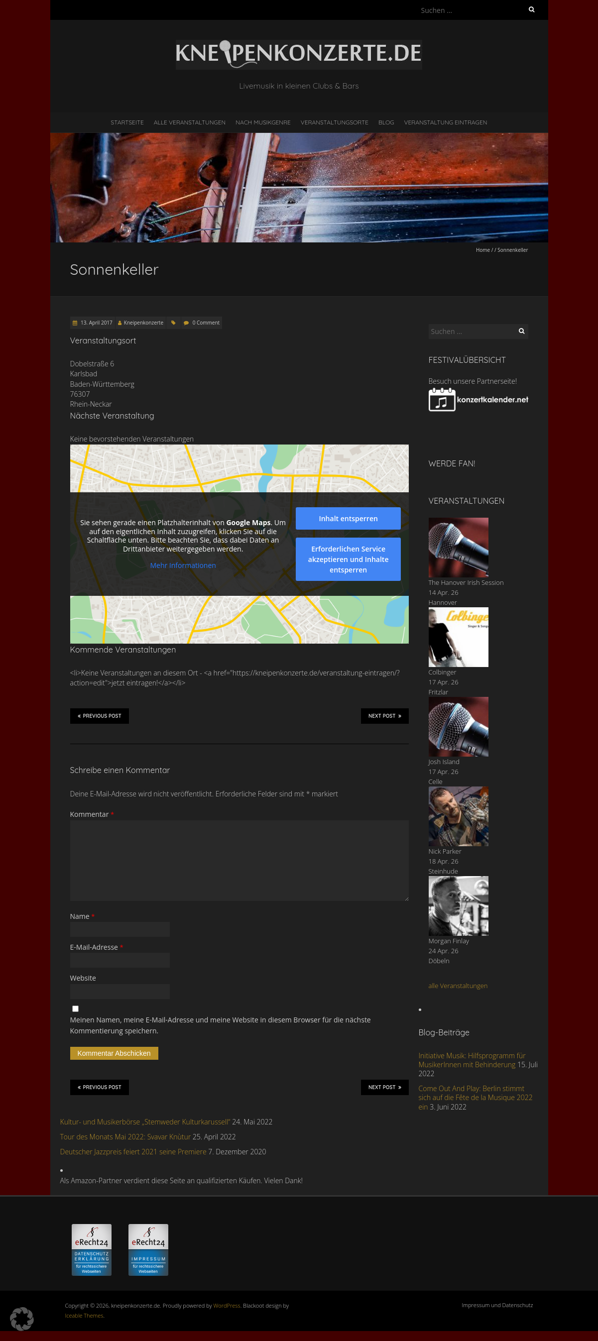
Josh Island (444, 761)
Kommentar (92, 814)
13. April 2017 (96, 322)
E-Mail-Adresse (96, 947)
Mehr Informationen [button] (183, 565)
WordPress (227, 1305)
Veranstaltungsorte (334, 122)
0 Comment (206, 322)
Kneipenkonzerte (143, 322)
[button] (22, 1319)
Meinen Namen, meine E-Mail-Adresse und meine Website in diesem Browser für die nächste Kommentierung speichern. (220, 1025)
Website (83, 978)
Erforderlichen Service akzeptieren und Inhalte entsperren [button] (348, 559)
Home (483, 249)
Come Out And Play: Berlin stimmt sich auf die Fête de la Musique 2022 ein (476, 1097)
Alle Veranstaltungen (190, 122)
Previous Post (99, 716)
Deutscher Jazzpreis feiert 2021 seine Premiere (133, 1151)
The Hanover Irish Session (466, 582)
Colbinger (443, 672)
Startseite (127, 122)
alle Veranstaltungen (458, 985)
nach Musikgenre (263, 122)
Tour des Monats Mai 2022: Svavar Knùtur (125, 1136)
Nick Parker (445, 851)
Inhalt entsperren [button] (348, 518)
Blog (386, 122)
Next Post (384, 716)
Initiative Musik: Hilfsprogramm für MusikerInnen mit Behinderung (472, 1060)
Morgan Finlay (449, 940)
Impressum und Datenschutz (497, 1305)
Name (82, 916)
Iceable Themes (84, 1315)
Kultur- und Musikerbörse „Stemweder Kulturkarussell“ (145, 1121)
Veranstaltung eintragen (445, 122)
